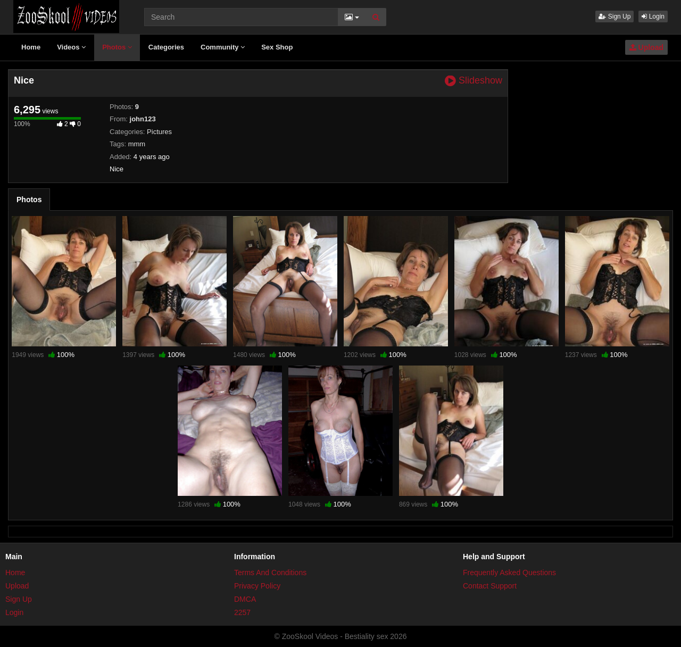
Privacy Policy (257, 586)
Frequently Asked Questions (509, 572)
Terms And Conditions (270, 572)
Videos (71, 47)
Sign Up (614, 16)
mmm (137, 144)
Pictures (159, 132)
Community (223, 47)
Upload (646, 47)
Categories (166, 47)
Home (30, 47)
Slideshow (473, 81)
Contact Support (490, 586)
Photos (117, 47)
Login (653, 16)
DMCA (245, 599)
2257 (242, 612)
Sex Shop (277, 47)
